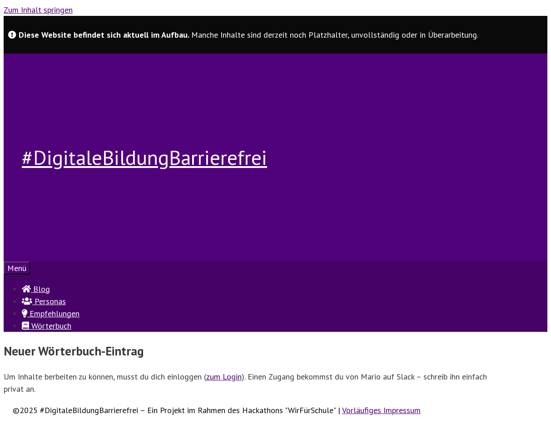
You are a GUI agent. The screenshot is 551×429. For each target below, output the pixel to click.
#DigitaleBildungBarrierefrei (144, 157)
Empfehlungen (50, 313)
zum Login (224, 376)
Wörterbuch (46, 326)
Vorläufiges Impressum (381, 410)
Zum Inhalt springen (38, 10)
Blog (36, 289)
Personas (44, 301)
